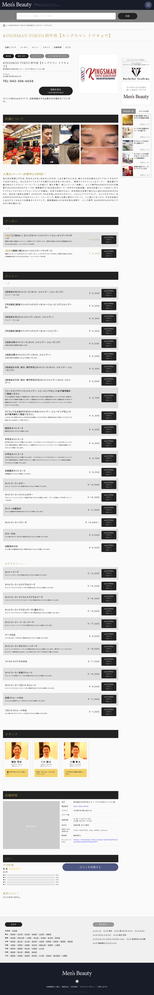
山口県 (41, 948)
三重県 (57, 945)
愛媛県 (27, 952)
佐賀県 (20, 955)
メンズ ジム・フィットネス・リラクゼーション (109, 939)
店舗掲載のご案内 (53, 986)
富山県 (20, 941)
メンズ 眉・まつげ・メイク (123, 930)
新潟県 (12, 941)
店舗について (11, 47)
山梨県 (41, 941)
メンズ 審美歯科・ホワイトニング (105, 943)
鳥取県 (12, 948)
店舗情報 (58, 47)
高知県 (34, 952)
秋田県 (27, 934)
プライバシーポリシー (87, 986)
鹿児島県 (56, 955)
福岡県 (12, 955)
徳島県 (12, 952)
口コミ (68, 47)
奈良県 (34, 945)
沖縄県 (64, 955)
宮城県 (34, 934)
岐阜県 (55, 941)
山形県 (41, 934)
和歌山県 (42, 945)
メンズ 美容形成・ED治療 (136, 939)
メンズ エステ (140, 930)
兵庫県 (27, 945)
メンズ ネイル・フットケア (102, 935)
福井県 (34, 941)
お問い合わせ (103, 986)
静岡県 (63, 941)
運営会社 (65, 986)
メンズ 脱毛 (107, 930)
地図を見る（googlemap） (56, 91)
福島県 (48, 934)
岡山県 (27, 948)
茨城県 (43, 938)
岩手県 (20, 934)
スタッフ (46, 47)
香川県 (20, 952)
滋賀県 (50, 945)
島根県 (20, 948)
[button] (6, 144)
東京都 (12, 938)
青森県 (12, 934)
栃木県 (50, 938)
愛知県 (70, 941)
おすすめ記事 (144, 111)
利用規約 (74, 986)
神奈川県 (21, 938)
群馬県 (57, 938)
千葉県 (28, 938)
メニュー (35, 47)
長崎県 (27, 955)
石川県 (27, 941)
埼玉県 (36, 938)
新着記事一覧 (128, 111)
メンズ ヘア (97, 930)
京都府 (20, 945)
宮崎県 (48, 955)
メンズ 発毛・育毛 (119, 935)
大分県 (41, 955)
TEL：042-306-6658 (18, 81)
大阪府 (12, 945)
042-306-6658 (81, 806)
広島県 (34, 948)
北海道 (14, 930)
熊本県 (34, 955)
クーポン (24, 47)
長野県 (48, 941)
